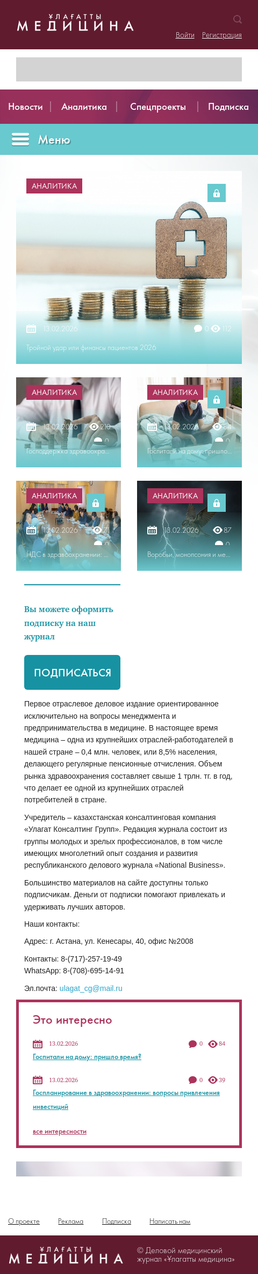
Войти (185, 34)
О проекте (24, 1221)
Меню (54, 139)
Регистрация (222, 34)
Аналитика (54, 186)
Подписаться (72, 672)
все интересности (60, 1131)
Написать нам (169, 1221)
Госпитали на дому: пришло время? (87, 1056)
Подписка (116, 1221)
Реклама (70, 1221)
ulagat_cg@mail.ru (91, 988)
